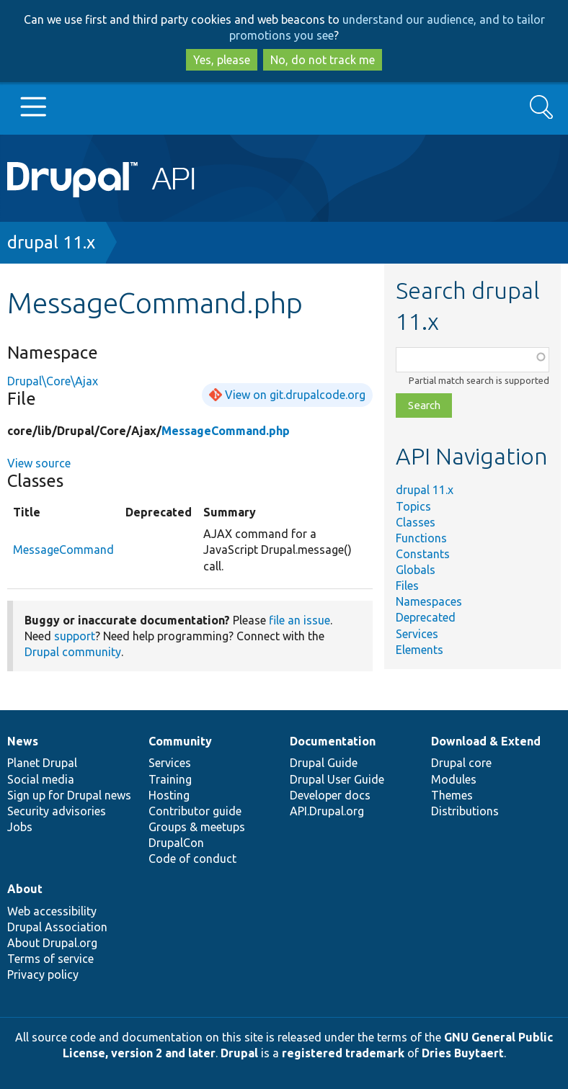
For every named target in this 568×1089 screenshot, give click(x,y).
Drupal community (73, 651)
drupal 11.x (51, 242)
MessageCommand (63, 549)
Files (407, 585)
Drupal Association (57, 926)
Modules (453, 779)
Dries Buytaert (463, 1053)
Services (417, 633)
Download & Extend (486, 741)
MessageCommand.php (225, 430)
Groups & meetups (196, 826)
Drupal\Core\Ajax (52, 381)
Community (180, 741)
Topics (413, 506)
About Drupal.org (52, 942)
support (74, 635)
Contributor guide (194, 811)
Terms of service (50, 958)
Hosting (169, 795)
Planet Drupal (42, 762)
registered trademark (343, 1053)
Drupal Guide (324, 762)
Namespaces (429, 601)
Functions (421, 538)
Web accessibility (52, 911)
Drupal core (461, 762)
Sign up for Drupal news (69, 795)
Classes (415, 522)
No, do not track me (322, 59)
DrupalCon (176, 842)
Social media (40, 779)
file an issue (299, 620)
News (22, 741)
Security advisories (56, 811)
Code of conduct (192, 858)
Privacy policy (43, 974)
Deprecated (426, 617)
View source (39, 463)
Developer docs (330, 795)
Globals (415, 569)
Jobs (19, 826)
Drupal (239, 1053)
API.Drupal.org (327, 811)
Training (170, 779)
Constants (423, 553)
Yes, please (221, 59)
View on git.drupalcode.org (295, 394)
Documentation (333, 741)
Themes (452, 795)
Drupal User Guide (337, 779)
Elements (419, 649)
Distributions (465, 811)
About (25, 888)
